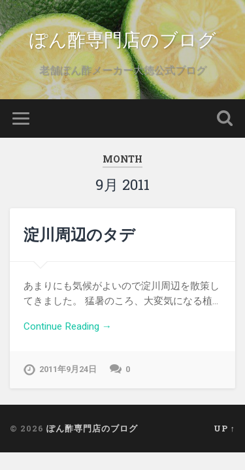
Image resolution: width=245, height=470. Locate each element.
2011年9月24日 (68, 369)
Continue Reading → (68, 326)
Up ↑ (224, 428)
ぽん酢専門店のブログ (122, 39)
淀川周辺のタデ (79, 234)
